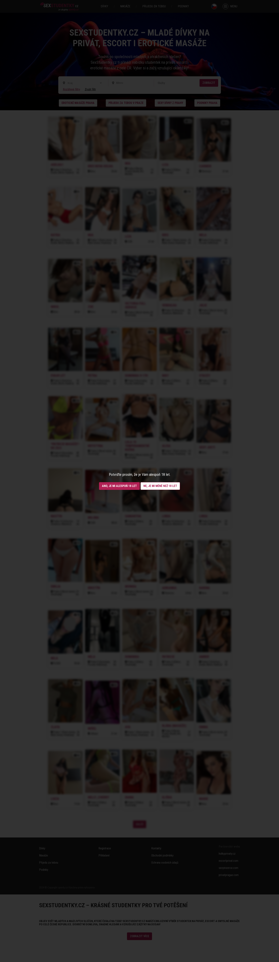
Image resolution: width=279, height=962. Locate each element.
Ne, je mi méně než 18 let (160, 486)
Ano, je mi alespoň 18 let (119, 486)
